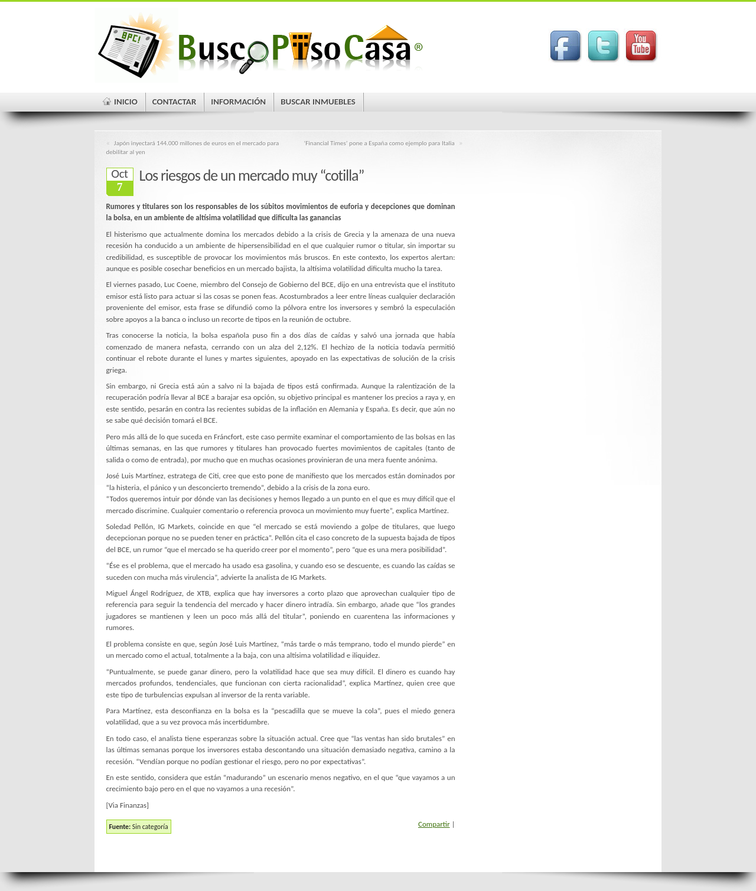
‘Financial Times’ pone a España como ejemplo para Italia (379, 143)
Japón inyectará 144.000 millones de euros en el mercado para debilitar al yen (192, 147)
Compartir (434, 824)
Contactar (174, 101)
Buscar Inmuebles (318, 101)
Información (238, 101)
